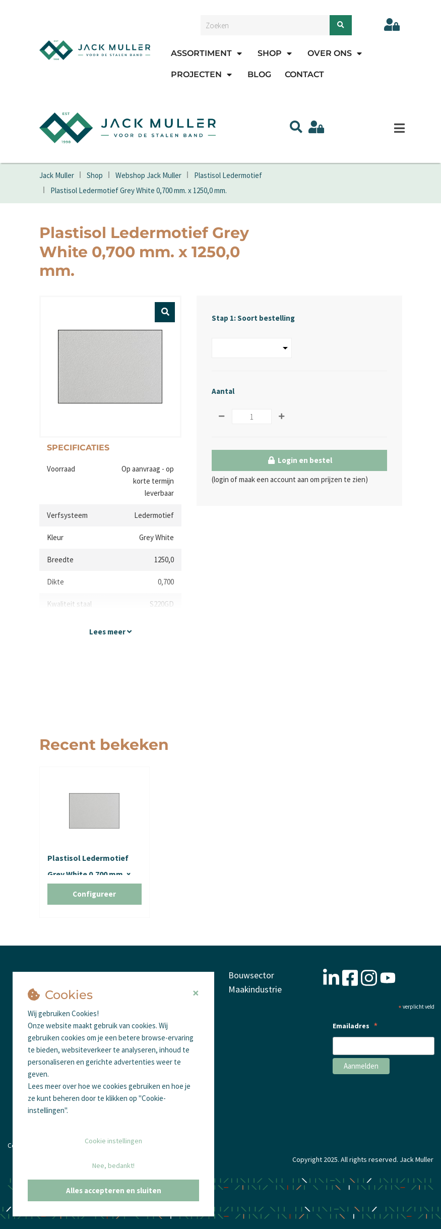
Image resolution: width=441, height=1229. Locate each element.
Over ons (329, 53)
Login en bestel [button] (299, 460)
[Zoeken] (341, 25)
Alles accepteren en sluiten (113, 1190)
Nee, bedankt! (113, 1165)
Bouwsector (251, 975)
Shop (270, 53)
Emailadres (355, 1027)
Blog (259, 74)
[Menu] (400, 128)
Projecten (196, 74)
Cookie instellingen (113, 1140)
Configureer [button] (94, 894)
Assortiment (201, 53)
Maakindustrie (255, 988)
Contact (304, 74)
